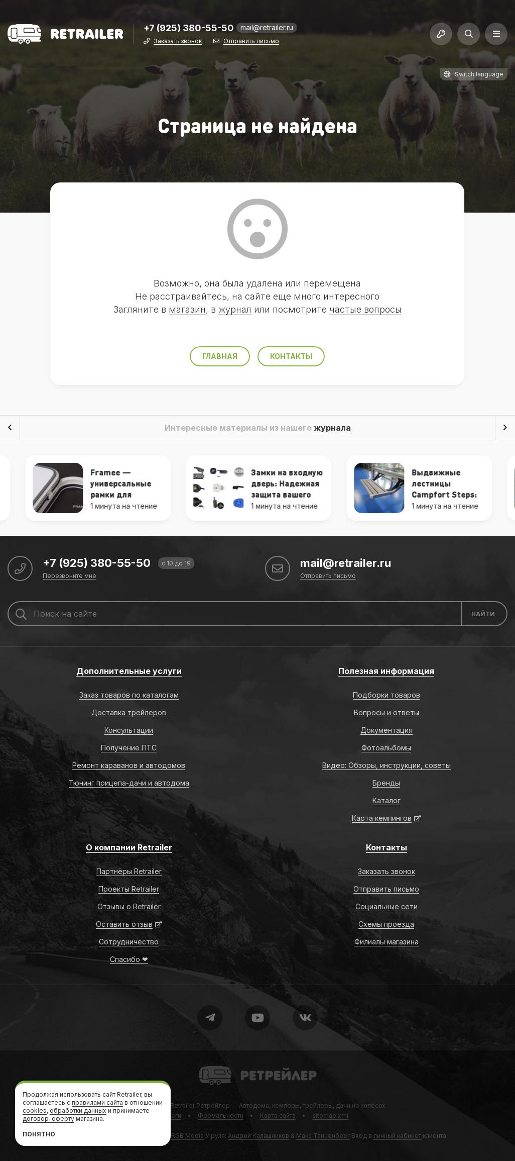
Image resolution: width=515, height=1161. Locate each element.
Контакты (291, 356)
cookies (35, 1110)
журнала (332, 428)
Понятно (39, 1134)
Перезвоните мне (69, 576)
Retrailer (211, 1065)
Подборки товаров (386, 695)
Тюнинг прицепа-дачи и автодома (129, 783)
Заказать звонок (178, 41)
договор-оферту (48, 1118)
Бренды (386, 783)
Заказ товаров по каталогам (129, 695)
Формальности (220, 1115)
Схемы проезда (386, 924)
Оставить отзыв (124, 924)
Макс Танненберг (323, 1135)
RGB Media (187, 1135)
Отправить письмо (251, 41)
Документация (386, 730)
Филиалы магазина (386, 941)
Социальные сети (386, 906)
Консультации (128, 730)
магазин (187, 309)
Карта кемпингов (382, 818)
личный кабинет (397, 1135)
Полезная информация (386, 671)
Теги (174, 1115)
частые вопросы (365, 309)
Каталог (386, 800)
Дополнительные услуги (129, 671)
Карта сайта (278, 1115)
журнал (234, 309)
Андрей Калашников (258, 1135)
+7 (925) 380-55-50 (189, 28)
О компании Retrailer (129, 847)
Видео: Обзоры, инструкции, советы (386, 765)
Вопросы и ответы (386, 712)
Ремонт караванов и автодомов (128, 765)
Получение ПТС (129, 747)
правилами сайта (97, 1102)
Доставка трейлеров (128, 712)
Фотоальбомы (386, 747)
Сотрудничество (129, 941)
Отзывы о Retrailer (129, 906)
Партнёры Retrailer (129, 871)
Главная (219, 356)
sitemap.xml (330, 1115)
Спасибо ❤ (129, 959)
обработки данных (78, 1110)
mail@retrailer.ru (266, 27)
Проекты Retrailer (128, 889)
